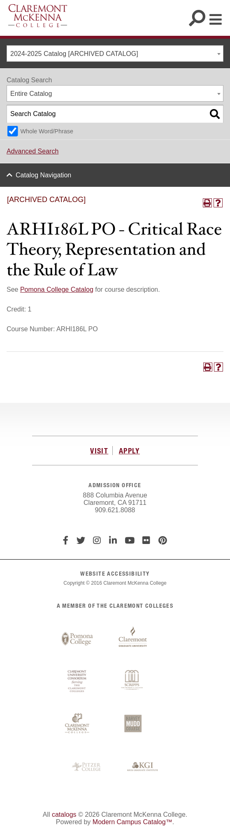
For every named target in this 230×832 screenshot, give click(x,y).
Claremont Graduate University (133, 639)
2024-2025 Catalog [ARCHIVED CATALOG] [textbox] (74, 53)
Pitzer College (87, 767)
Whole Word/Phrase (46, 131)
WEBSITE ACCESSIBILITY (114, 573)
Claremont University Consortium (77, 681)
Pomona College (77, 639)
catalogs (64, 814)
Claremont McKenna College (37, 15)
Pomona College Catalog (56, 289)
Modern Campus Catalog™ (132, 821)
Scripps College (133, 681)
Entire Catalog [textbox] (31, 93)
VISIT (99, 450)
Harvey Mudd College (133, 724)
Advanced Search (32, 151)
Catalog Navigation (43, 175)
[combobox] (115, 53)
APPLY (129, 450)
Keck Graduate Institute (142, 767)
